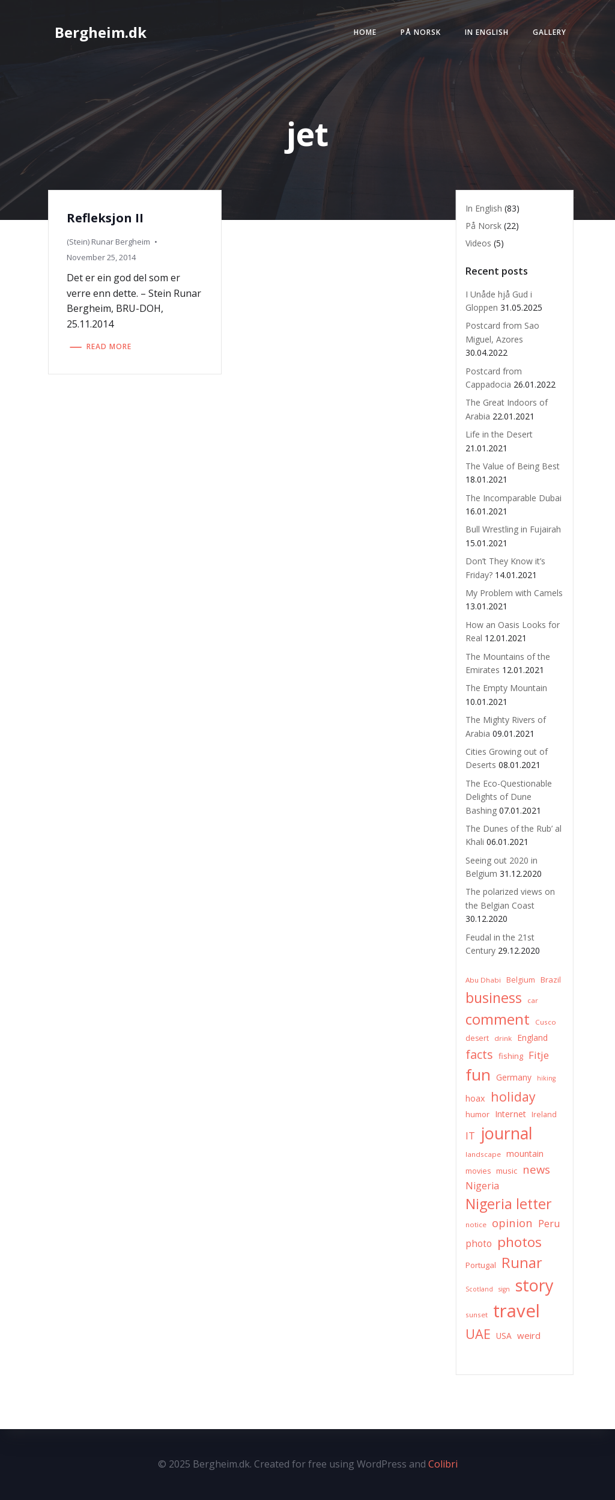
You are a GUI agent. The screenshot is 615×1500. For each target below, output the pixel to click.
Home (365, 32)
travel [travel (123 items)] (516, 1311)
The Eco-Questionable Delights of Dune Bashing (508, 797)
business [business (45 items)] (493, 997)
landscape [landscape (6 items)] (483, 1154)
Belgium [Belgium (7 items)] (520, 980)
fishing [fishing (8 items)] (510, 1055)
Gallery (549, 32)
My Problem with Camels (514, 593)
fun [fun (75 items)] (478, 1074)
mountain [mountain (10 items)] (525, 1153)
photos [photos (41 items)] (519, 1242)
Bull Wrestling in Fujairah (513, 529)
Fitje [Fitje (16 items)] (539, 1055)
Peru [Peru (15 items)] (549, 1223)
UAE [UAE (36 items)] (478, 1334)
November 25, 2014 (101, 257)
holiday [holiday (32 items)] (513, 1096)
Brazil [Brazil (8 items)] (551, 979)
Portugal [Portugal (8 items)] (480, 1265)
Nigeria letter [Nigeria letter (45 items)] (508, 1203)
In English (487, 32)
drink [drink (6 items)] (503, 1038)
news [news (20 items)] (536, 1169)
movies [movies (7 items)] (478, 1171)
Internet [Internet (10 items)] (510, 1114)
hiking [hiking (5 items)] (546, 1078)
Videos (478, 243)
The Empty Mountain (506, 688)
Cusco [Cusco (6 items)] (545, 1021)
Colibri (443, 1464)
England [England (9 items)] (532, 1037)
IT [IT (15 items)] (470, 1135)
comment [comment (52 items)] (497, 1019)
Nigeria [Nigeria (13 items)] (482, 1185)
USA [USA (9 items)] (504, 1335)
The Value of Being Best (512, 466)
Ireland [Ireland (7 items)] (544, 1114)
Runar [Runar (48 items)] (521, 1262)
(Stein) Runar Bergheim (108, 241)
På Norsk (421, 32)
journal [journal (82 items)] (506, 1133)
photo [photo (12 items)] (478, 1243)
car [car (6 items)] (532, 1000)
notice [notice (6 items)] (475, 1224)
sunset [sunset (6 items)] (476, 1314)
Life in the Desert (499, 434)
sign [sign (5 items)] (504, 1289)
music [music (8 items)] (506, 1170)
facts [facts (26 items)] (479, 1054)
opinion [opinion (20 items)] (512, 1222)
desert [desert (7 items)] (477, 1038)
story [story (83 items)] (534, 1285)
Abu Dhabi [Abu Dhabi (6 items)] (483, 979)
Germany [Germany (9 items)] (514, 1077)
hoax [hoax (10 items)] (475, 1098)
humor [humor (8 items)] (477, 1114)
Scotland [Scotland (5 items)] (479, 1289)
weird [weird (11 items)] (529, 1335)
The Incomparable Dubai (513, 498)
